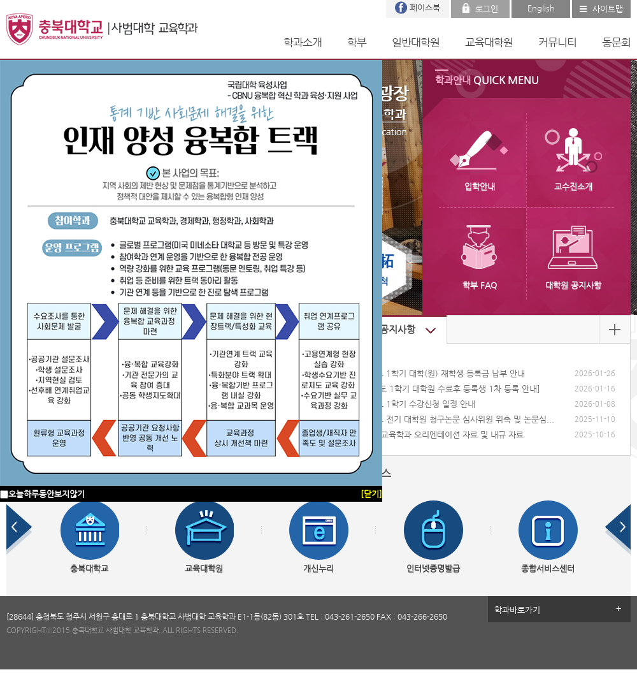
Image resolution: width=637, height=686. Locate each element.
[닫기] (371, 494)
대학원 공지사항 (382, 329)
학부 (356, 42)
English (541, 8)
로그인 (486, 8)
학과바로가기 (517, 610)
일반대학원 (416, 42)
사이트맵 (607, 8)
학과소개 (302, 42)
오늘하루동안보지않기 (46, 494)
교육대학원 (489, 42)
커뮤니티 (557, 42)
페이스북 (425, 7)
